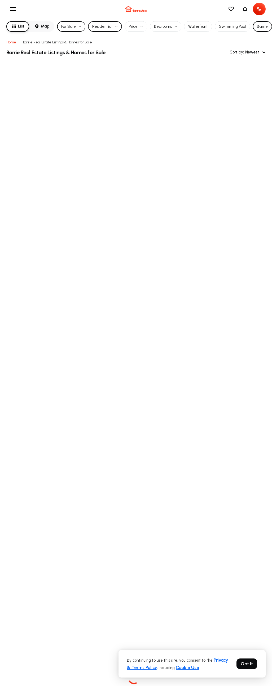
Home (11, 42)
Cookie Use (187, 667)
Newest (255, 52)
